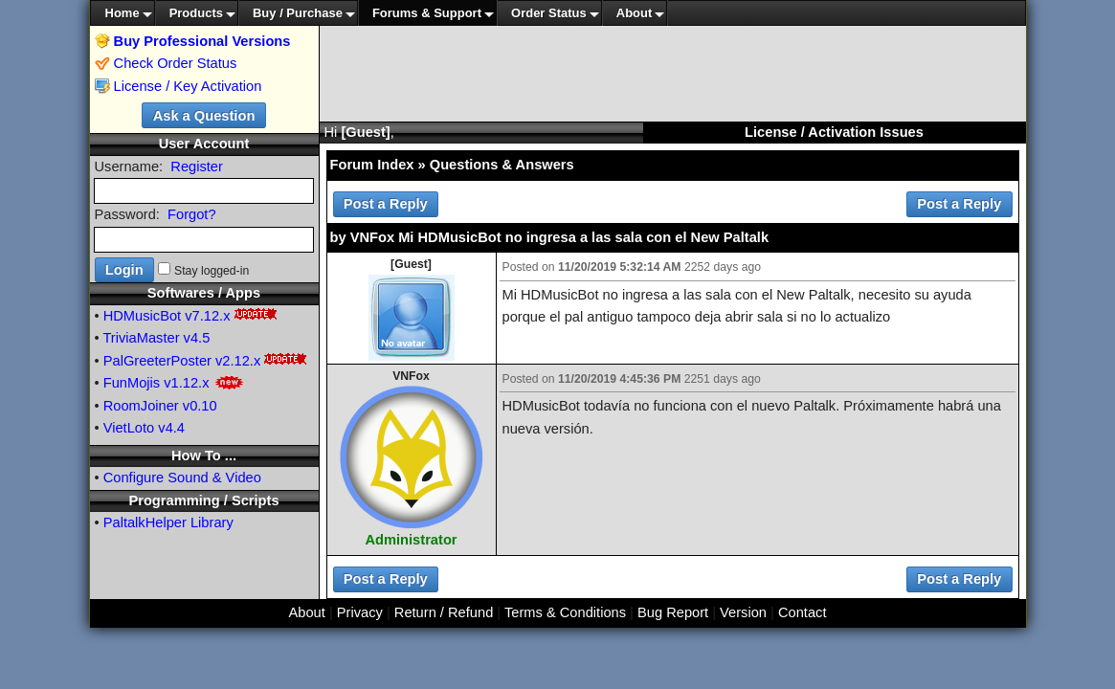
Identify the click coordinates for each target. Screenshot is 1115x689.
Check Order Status (166, 63)
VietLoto (129, 427)
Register (196, 166)
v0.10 (200, 405)
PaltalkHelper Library (168, 522)
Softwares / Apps (203, 292)
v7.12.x (207, 315)
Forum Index (372, 164)
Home (122, 13)
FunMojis (131, 382)
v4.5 (197, 337)
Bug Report (672, 612)
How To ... (203, 455)
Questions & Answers (502, 164)
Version (743, 612)
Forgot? (191, 214)
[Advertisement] (672, 74)
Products (196, 13)
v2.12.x (237, 360)
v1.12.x (186, 382)
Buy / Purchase (298, 13)
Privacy (360, 612)
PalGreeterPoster (157, 360)
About (634, 13)
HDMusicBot (142, 315)
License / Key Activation (188, 86)
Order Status (549, 13)
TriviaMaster (140, 337)
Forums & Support (426, 13)
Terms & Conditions (565, 612)
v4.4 (171, 427)
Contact (802, 612)
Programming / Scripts (203, 500)
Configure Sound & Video (182, 477)
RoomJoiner (141, 405)
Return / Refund (443, 612)
